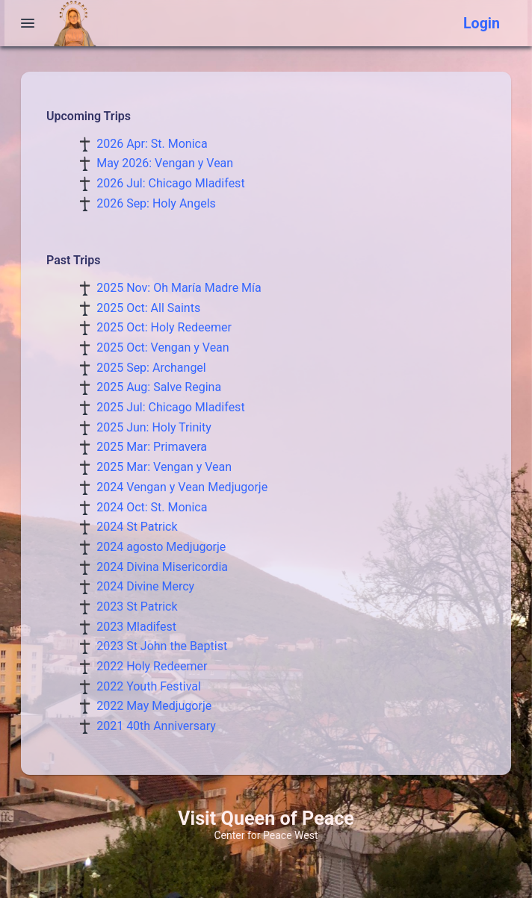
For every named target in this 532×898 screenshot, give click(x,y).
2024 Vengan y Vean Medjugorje (181, 487)
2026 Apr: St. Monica (151, 144)
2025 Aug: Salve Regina (158, 387)
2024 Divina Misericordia (162, 567)
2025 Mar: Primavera (151, 447)
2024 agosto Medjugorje (161, 547)
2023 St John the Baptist (161, 646)
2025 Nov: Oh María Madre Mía (179, 288)
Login (481, 23)
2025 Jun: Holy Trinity (153, 427)
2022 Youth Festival (148, 686)
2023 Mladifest (136, 627)
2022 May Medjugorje (153, 706)
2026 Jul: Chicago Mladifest (170, 183)
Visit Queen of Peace (266, 818)
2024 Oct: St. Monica (151, 507)
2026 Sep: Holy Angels (156, 203)
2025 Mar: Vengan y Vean (164, 467)
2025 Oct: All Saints (148, 308)
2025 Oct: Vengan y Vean (162, 347)
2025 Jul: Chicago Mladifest (170, 407)
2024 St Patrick (136, 527)
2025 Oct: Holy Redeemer (164, 327)
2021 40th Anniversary (156, 726)
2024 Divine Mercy (145, 586)
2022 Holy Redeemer (151, 666)
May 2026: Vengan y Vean (164, 163)
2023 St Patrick (136, 606)
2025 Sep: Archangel (151, 368)
